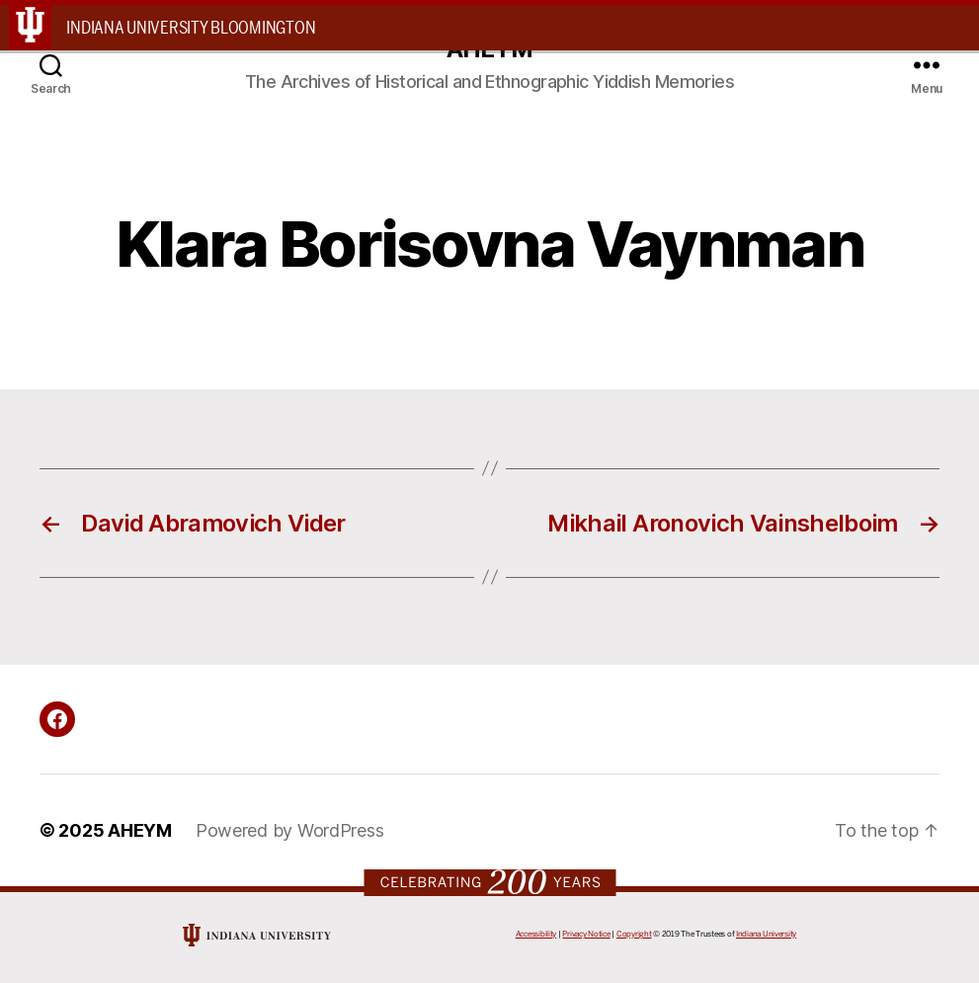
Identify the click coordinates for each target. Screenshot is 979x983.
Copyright (634, 934)
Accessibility (536, 934)
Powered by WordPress (290, 830)
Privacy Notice (586, 934)
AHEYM (140, 830)
